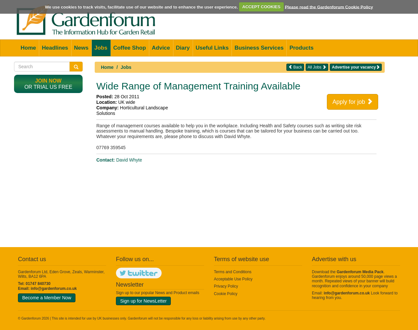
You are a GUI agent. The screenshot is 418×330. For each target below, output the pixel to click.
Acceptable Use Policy (233, 279)
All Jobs (317, 67)
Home (28, 48)
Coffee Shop (129, 48)
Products (301, 48)
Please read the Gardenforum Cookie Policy (329, 6)
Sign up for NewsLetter (143, 301)
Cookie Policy (225, 293)
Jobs (100, 48)
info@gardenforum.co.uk (54, 288)
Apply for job (352, 101)
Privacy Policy (226, 286)
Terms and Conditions (232, 272)
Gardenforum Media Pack (360, 272)
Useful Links (212, 48)
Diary (183, 48)
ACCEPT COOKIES (261, 6)
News (81, 48)
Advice (161, 48)
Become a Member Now (46, 297)
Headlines (55, 48)
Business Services (258, 48)
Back (295, 67)
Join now (48, 81)
